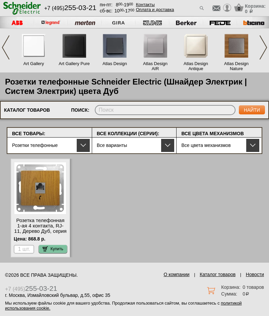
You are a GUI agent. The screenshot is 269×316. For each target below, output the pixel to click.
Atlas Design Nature (236, 66)
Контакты (145, 4)
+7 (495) (70, 8)
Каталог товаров (218, 274)
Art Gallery (33, 63)
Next (263, 47)
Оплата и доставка (155, 9)
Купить (53, 249)
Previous (6, 47)
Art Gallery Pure (74, 63)
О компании (176, 274)
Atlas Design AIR (155, 66)
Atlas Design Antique (196, 66)
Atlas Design (115, 63)
